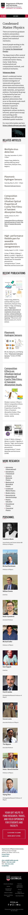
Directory (19, 883)
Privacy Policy (6, 854)
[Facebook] (8, 905)
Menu (3, 16)
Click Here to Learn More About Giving (14, 834)
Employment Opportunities (20, 886)
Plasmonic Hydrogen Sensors (12, 186)
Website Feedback (8, 892)
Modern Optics (10, 493)
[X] (11, 905)
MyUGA (8, 886)
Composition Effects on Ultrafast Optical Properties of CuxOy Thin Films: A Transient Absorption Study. (13, 376)
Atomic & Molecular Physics (9, 478)
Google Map (5, 865)
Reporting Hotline (20, 895)
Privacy (19, 889)
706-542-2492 (9, 864)
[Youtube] (17, 905)
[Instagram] (13, 905)
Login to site (5, 856)
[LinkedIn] (20, 905)
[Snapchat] (15, 905)
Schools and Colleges (8, 883)
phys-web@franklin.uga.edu (10, 860)
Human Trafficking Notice (8, 896)
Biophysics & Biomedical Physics (10, 484)
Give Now (15, 16)
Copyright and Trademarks (8, 889)
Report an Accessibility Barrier (19, 892)
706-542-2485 (10, 862)
